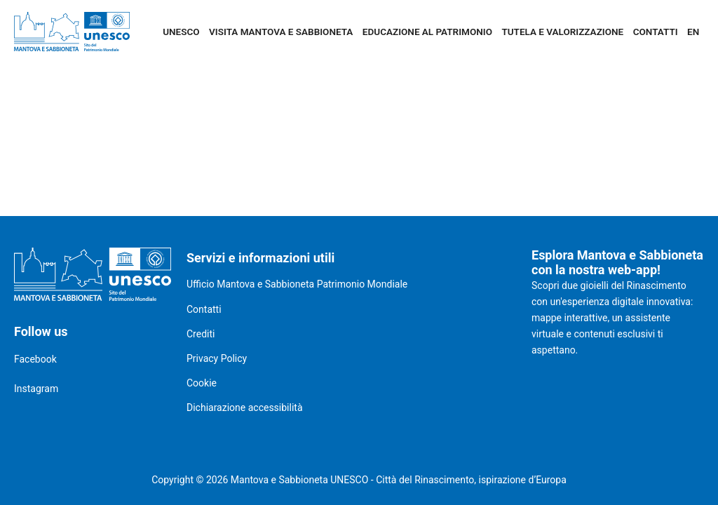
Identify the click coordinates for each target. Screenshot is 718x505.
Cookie (202, 383)
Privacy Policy (217, 358)
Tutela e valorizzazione (562, 31)
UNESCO (181, 31)
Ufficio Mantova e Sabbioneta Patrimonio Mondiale (297, 284)
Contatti (655, 31)
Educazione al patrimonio (427, 31)
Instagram (36, 388)
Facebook (35, 359)
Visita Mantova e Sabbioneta (281, 31)
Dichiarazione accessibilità (245, 407)
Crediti (201, 333)
